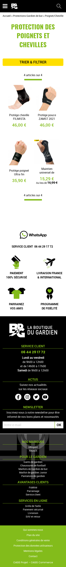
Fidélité (33, 487)
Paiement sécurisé (33, 509)
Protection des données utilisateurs (33, 545)
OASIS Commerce (42, 562)
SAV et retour (33, 516)
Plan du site (33, 535)
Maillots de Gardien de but (33, 469)
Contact (33, 556)
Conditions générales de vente (33, 540)
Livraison (33, 513)
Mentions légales (33, 551)
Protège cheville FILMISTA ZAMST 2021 (19, 117)
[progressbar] (33, 79)
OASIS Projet (20, 562)
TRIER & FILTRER (33, 62)
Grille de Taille (33, 506)
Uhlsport (33, 447)
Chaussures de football (33, 465)
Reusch (33, 450)
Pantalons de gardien (33, 476)
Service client (33, 494)
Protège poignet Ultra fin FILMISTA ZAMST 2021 (19, 173)
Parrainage (33, 491)
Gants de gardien (33, 462)
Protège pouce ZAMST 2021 (47, 117)
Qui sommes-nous (33, 529)
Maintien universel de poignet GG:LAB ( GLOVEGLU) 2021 (47, 171)
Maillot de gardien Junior (33, 472)
